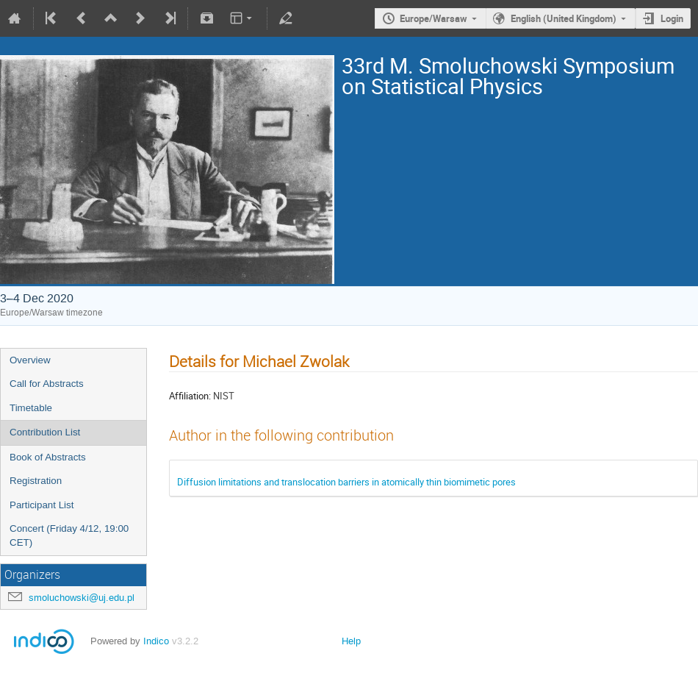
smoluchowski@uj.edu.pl (81, 597)
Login (672, 18)
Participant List (41, 504)
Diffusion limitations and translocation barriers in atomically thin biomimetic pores (346, 481)
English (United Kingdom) (563, 18)
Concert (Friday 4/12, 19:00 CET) (69, 535)
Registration (36, 480)
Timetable (31, 407)
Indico (156, 641)
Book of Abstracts (48, 457)
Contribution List (45, 432)
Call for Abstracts (47, 383)
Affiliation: (190, 395)
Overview (30, 360)
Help (351, 641)
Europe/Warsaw (433, 18)
